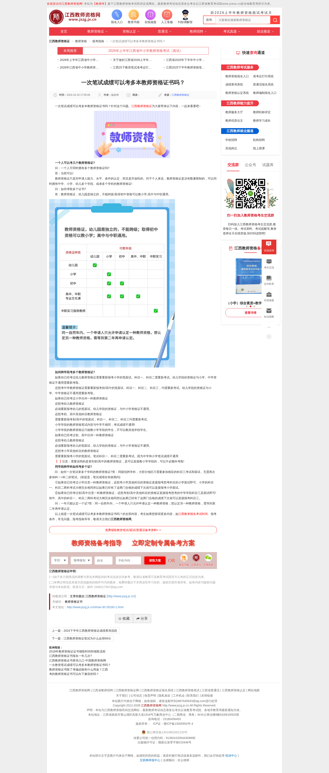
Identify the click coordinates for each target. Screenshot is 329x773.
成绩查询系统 (234, 84)
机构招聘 (259, 140)
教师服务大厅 (234, 112)
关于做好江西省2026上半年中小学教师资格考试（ (132, 60)
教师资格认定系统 (237, 92)
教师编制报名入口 (265, 92)
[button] (247, 306)
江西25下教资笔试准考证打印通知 (132, 67)
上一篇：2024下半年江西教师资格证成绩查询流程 (84, 630)
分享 (142, 619)
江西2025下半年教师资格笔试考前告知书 (185, 67)
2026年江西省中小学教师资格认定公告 (79, 67)
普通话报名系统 (263, 84)
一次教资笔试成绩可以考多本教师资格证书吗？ (80, 665)
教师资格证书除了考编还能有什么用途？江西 (78, 669)
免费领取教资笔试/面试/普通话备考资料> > (133, 530)
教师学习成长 (262, 120)
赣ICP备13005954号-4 (178, 723)
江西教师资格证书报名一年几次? (70, 656)
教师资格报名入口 (237, 76)
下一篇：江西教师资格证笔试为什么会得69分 (81, 638)
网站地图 (254, 690)
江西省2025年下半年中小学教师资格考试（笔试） (185, 60)
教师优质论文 (234, 120)
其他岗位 (231, 148)
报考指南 (98, 41)
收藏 (124, 619)
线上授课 (259, 148)
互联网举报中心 (150, 760)
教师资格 (81, 41)
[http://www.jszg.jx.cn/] (121, 596)
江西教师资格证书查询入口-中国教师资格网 (77, 660)
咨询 (209, 19)
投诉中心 (231, 755)
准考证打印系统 (263, 76)
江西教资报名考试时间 (193, 514)
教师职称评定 (262, 112)
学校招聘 (231, 140)
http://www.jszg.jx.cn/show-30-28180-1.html (95, 607)
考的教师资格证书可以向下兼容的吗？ (74, 674)
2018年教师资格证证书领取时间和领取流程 (77, 651)
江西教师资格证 (59, 41)
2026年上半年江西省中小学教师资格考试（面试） (145, 50)
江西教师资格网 (151, 705)
